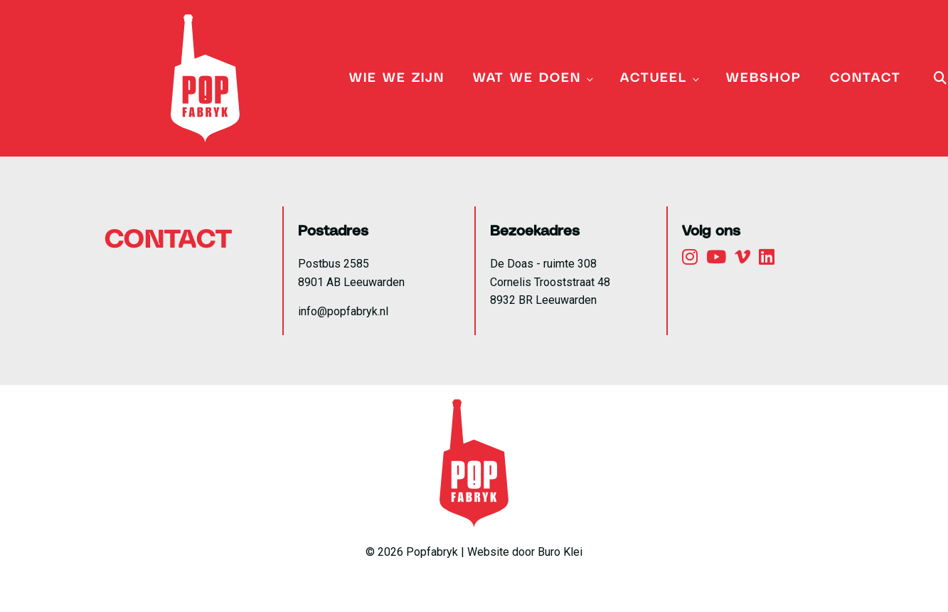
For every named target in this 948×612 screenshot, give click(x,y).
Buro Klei (560, 552)
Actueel (653, 78)
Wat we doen (527, 78)
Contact (865, 78)
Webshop (763, 78)
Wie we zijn (396, 78)
